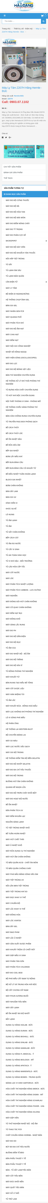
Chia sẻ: (5, 133)
